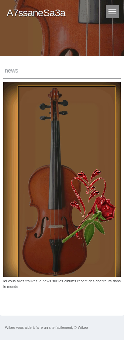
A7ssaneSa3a (36, 12)
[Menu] (112, 11)
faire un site (45, 327)
